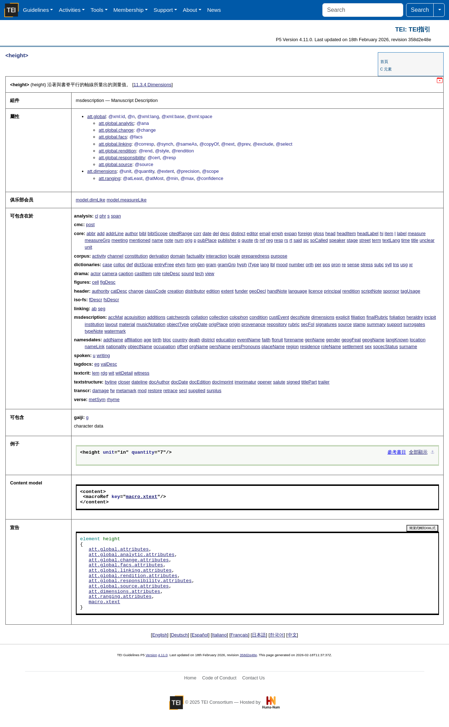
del (216, 233)
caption (125, 273)
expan (290, 233)
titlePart (309, 382)
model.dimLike (91, 200)
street (365, 240)
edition (213, 291)
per (318, 264)
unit (88, 247)
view (209, 273)
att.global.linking (115, 144)
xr (411, 264)
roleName (331, 346)
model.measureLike (127, 200)
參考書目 (396, 452)
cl (96, 216)
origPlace (218, 324)
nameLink (95, 346)
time (405, 240)
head (330, 233)
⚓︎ (432, 452)
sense (353, 264)
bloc (167, 339)
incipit (430, 317)
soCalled (319, 240)
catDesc (119, 291)
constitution (136, 256)
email (264, 233)
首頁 (384, 61)
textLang (391, 240)
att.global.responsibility (122, 157)
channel (115, 256)
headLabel (368, 233)
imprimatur (245, 382)
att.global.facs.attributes (126, 565)
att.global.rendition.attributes (133, 576)
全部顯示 (418, 452)
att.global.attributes (119, 549)
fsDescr (111, 299)
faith (266, 339)
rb (256, 240)
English (159, 635)
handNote (277, 291)
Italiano (219, 635)
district (208, 339)
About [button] (190, 10)
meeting (120, 240)
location (417, 339)
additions (156, 317)
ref (262, 240)
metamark (126, 390)
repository (277, 324)
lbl (272, 264)
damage (100, 390)
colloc (119, 264)
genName (315, 339)
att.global (96, 116)
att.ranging (109, 178)
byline (111, 382)
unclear (427, 240)
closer (124, 382)
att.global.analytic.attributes (132, 555)
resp (278, 240)
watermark (115, 331)
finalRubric (377, 317)
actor (96, 273)
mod (142, 390)
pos (326, 264)
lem (95, 373)
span (116, 216)
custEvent (279, 317)
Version (151, 655)
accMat (115, 317)
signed (293, 382)
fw (112, 390)
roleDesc (171, 273)
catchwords (178, 317)
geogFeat (351, 339)
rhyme (113, 399)
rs (286, 240)
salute (279, 382)
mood (282, 264)
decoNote (300, 317)
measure (417, 233)
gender (333, 339)
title (414, 240)
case (107, 264)
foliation (397, 317)
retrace (171, 390)
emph (277, 233)
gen (200, 264)
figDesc (108, 282)
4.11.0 (163, 655)
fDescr (95, 299)
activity (99, 256)
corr (197, 233)
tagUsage (410, 291)
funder (241, 291)
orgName (198, 346)
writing (103, 355)
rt (290, 240)
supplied (196, 390)
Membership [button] (128, 10)
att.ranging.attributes (120, 597)
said (297, 240)
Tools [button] (97, 10)
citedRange (180, 233)
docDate (179, 382)
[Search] (362, 10)
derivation (159, 256)
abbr (91, 233)
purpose (279, 256)
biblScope (158, 233)
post (90, 224)
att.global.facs (113, 137)
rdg (104, 373)
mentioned (140, 240)
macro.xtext (141, 497)
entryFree (164, 264)
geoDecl (257, 291)
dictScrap (143, 264)
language (297, 291)
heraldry (414, 317)
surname (408, 346)
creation (175, 291)
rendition (351, 291)
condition (258, 317)
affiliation (133, 339)
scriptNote (371, 291)
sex (368, 346)
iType (253, 264)
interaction (216, 256)
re (344, 264)
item (389, 233)
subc (379, 264)
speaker (337, 240)
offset (182, 346)
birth (156, 339)
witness (142, 373)
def (129, 264)
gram (211, 264)
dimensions (323, 317)
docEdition (200, 382)
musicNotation (150, 324)
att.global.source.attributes (129, 586)
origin (234, 324)
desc (225, 233)
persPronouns (246, 346)
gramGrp (227, 264)
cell (95, 282)
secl (183, 390)
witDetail (124, 373)
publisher (227, 240)
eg (96, 364)
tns (396, 264)
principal (332, 291)
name (157, 240)
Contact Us (253, 677)
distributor (195, 291)
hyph (242, 264)
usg (404, 264)
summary (376, 324)
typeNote (94, 331)
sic (306, 240)
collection (218, 317)
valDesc (109, 364)
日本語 (259, 635)
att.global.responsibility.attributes (140, 581)
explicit (343, 317)
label (401, 233)
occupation (164, 346)
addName (113, 339)
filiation (358, 317)
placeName (273, 346)
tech (199, 273)
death (194, 339)
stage (352, 240)
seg (102, 308)
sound (187, 273)
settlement (352, 346)
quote (247, 240)
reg (269, 240)
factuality (195, 256)
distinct (238, 233)
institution (94, 324)
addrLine (115, 233)
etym (180, 264)
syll (388, 264)
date (206, 233)
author (131, 233)
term (376, 240)
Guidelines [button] (36, 10)
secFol (307, 324)
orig (188, 240)
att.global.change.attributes (129, 560)
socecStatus (385, 346)
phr (102, 216)
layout (111, 324)
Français (239, 635)
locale (234, 256)
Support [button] (163, 10)
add (100, 233)
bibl (142, 233)
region (292, 346)
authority (100, 291)
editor (252, 233)
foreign (305, 233)
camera (109, 273)
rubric (293, 324)
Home (190, 677)
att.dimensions (102, 171)
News (214, 10)
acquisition (135, 317)
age (147, 339)
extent (227, 291)
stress (367, 264)
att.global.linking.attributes (130, 570)
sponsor (391, 291)
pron (336, 264)
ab (94, 308)
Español (200, 635)
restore (155, 390)
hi (382, 233)
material (127, 324)
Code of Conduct (219, 677)
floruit (277, 339)
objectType (178, 324)
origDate (198, 324)
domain (177, 256)
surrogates (414, 324)
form (191, 264)
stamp (359, 324)
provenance (253, 324)
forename (293, 339)
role (157, 273)
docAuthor (159, 382)
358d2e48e (248, 655)
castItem (143, 273)
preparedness (255, 256)
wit (111, 373)
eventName (248, 339)
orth (309, 264)
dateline (140, 382)
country (179, 339)
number (296, 264)
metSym (97, 399)
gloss (318, 233)
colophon (239, 317)
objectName (140, 346)
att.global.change (116, 130)
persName (219, 346)
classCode (155, 291)
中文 (292, 635)
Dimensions (152, 84)
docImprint (222, 382)
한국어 (277, 635)
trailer (324, 382)
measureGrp (97, 240)
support (394, 324)
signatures (326, 324)
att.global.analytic (116, 123)
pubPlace (206, 240)
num (179, 240)
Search (420, 10)
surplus (214, 390)
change (135, 291)
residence (310, 346)
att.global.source (115, 164)
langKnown (397, 339)
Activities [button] (69, 10)
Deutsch (179, 635)
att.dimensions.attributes (124, 592)
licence (315, 291)
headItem (346, 233)
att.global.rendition (117, 150)
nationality (116, 346)
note (169, 240)
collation (199, 317)
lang (264, 264)
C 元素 (386, 69)
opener (265, 382)
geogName (373, 339)
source (345, 324)
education (226, 339)
